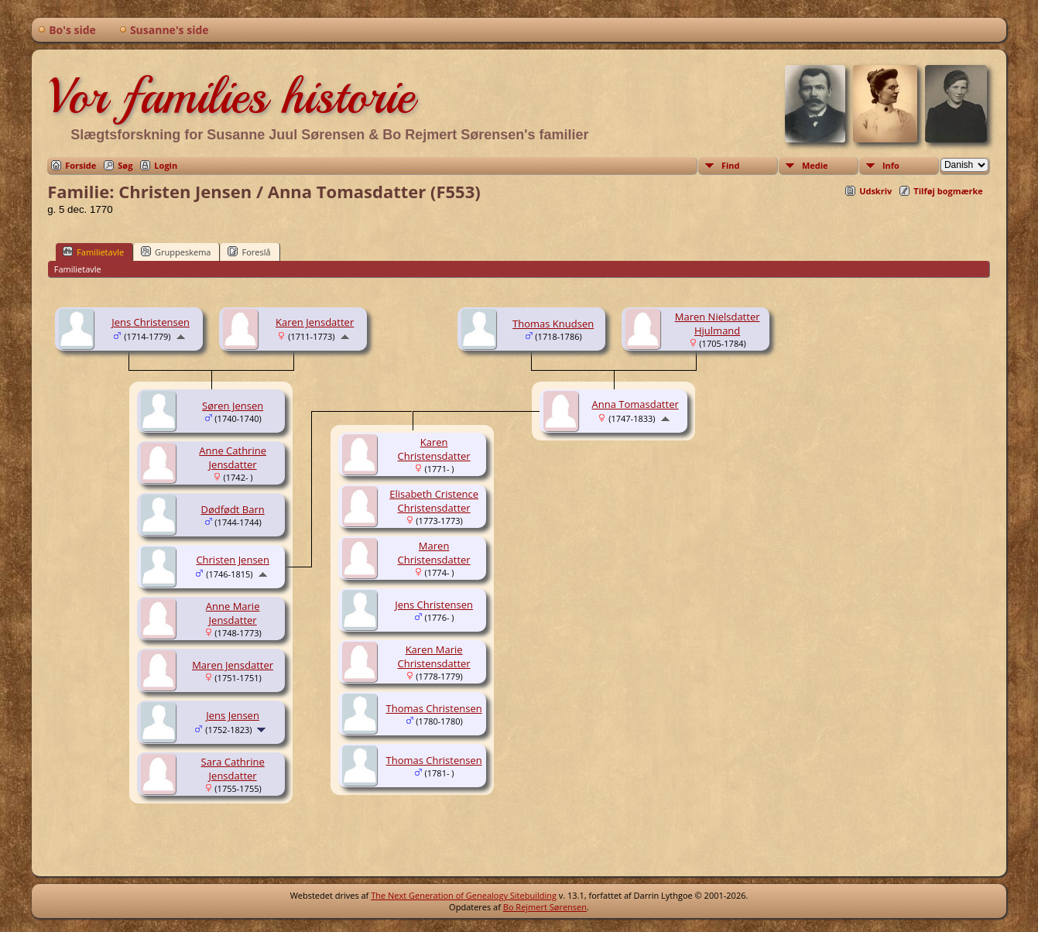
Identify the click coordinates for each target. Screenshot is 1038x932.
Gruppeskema (176, 251)
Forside (80, 165)
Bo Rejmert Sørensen (545, 907)
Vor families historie (230, 96)
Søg (125, 165)
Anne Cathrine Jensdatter (232, 457)
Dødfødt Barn (232, 509)
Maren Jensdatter (232, 665)
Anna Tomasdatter (634, 404)
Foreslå (249, 251)
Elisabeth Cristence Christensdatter (433, 501)
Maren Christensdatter (434, 553)
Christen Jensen (232, 560)
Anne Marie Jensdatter (233, 613)
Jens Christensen (150, 322)
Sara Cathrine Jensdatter (233, 769)
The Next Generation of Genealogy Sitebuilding (464, 895)
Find (730, 165)
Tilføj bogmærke (948, 191)
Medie (815, 165)
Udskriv (875, 191)
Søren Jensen (232, 406)
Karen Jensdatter (315, 322)
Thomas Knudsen (553, 324)
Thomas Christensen (434, 708)
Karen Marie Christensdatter (434, 656)
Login (165, 165)
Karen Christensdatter (434, 449)
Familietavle (93, 251)
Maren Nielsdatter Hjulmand (717, 324)
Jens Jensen (232, 715)
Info (890, 165)
